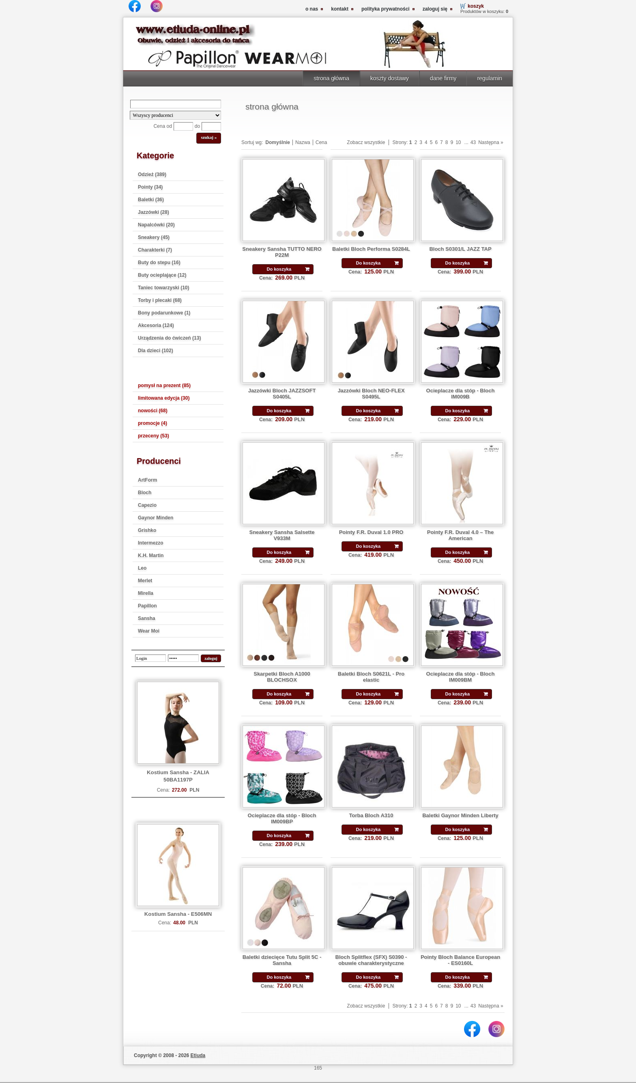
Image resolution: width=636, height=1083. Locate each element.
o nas (311, 9)
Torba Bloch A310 (371, 815)
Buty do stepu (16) (159, 262)
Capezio (147, 505)
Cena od (162, 126)
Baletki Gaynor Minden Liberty (460, 815)
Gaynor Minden (155, 518)
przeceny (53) (153, 436)
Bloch (144, 492)
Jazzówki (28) (153, 212)
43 (473, 142)
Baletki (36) (151, 199)
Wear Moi (148, 631)
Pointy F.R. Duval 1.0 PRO (371, 532)
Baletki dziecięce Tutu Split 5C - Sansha (282, 960)
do (197, 126)
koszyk (476, 6)
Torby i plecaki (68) (160, 300)
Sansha (146, 618)
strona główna (331, 78)
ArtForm (147, 480)
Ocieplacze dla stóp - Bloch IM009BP (282, 818)
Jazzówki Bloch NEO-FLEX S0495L (370, 394)
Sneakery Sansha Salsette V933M (282, 535)
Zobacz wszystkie (366, 142)
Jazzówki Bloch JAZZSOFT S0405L (282, 394)
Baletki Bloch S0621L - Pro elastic (371, 677)
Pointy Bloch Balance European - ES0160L (460, 960)
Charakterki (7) (155, 250)
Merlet (145, 580)
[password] (183, 658)
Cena (321, 142)
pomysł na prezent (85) (164, 385)
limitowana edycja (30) (163, 398)
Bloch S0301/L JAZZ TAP (460, 249)
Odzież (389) (152, 174)
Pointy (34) (150, 187)
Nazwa (302, 142)
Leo (142, 568)
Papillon (147, 606)
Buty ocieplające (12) (162, 275)
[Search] (175, 104)
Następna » (490, 142)
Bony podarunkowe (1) (164, 313)
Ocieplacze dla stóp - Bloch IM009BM (460, 677)
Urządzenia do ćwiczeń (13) (169, 338)
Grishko (147, 530)
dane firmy (443, 78)
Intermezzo (150, 543)
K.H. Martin (150, 555)
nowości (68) (153, 410)
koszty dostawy (389, 78)
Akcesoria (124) (156, 325)
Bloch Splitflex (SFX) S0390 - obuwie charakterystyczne (371, 960)
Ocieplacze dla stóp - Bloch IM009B (460, 394)
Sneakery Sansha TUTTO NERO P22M (281, 252)
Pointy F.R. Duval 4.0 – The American (460, 535)
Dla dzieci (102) (155, 350)
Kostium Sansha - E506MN (178, 914)
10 (458, 142)
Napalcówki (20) (156, 225)
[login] (150, 658)
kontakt (339, 9)
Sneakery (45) (154, 237)
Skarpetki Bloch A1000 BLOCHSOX (282, 677)
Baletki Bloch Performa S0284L (371, 249)
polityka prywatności (385, 9)
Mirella (145, 593)
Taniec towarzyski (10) (163, 288)
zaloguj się (435, 9)
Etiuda (198, 1055)
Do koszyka (278, 269)
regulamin (489, 78)
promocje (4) (152, 423)
